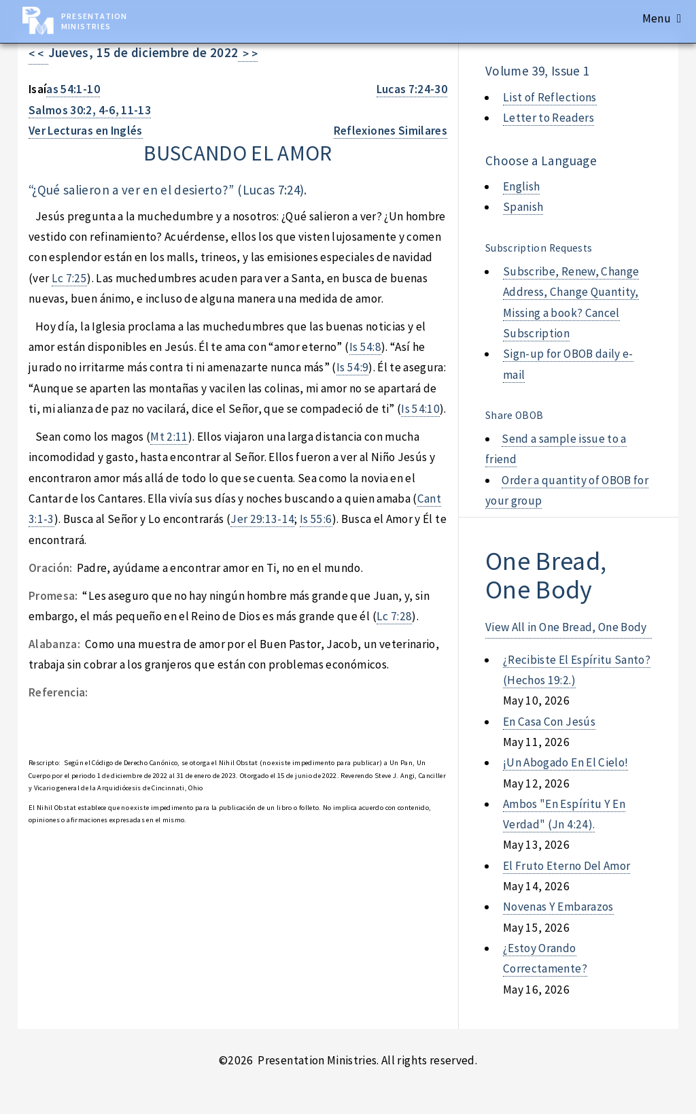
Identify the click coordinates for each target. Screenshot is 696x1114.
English (521, 186)
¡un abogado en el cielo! (565, 762)
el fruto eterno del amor (566, 865)
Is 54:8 (365, 346)
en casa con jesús (549, 721)
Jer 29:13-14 (262, 518)
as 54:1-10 (72, 89)
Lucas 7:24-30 (412, 89)
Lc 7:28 (394, 616)
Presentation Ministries (94, 21)
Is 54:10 (420, 408)
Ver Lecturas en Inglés (86, 130)
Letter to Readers (548, 117)
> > (248, 53)
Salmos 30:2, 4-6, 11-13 (90, 110)
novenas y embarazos (558, 906)
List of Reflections (550, 97)
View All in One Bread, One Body (566, 627)
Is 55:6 (316, 518)
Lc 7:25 (69, 278)
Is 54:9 (352, 367)
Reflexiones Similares (390, 130)
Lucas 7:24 (271, 190)
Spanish (523, 206)
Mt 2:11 (169, 436)
